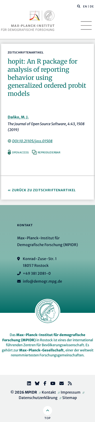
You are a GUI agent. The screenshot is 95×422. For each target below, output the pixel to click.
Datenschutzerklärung (38, 397)
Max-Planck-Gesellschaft (41, 350)
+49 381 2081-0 (37, 273)
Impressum (71, 392)
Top (47, 418)
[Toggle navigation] (86, 25)
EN (85, 6)
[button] (78, 6)
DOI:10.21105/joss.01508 (32, 141)
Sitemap (69, 397)
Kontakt (49, 392)
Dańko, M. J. (18, 117)
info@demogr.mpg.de (42, 281)
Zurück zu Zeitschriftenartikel (44, 190)
